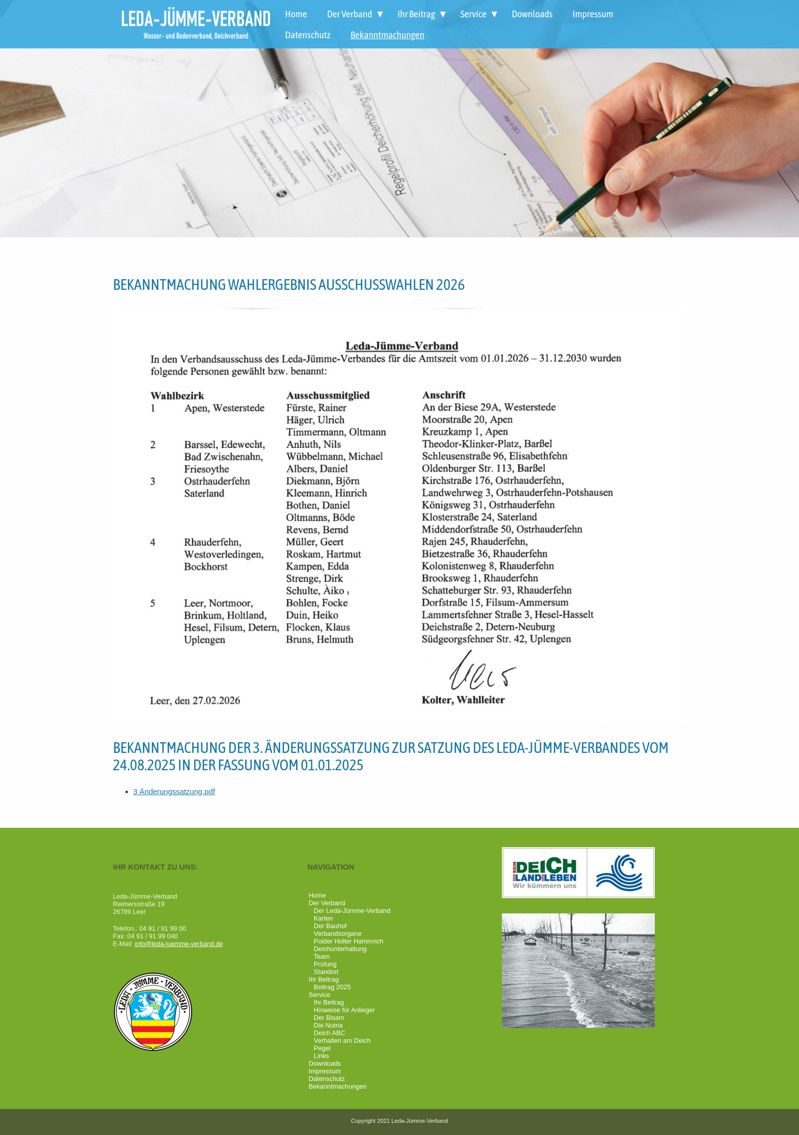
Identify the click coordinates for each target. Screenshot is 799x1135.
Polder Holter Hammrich (348, 941)
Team (322, 956)
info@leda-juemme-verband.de (179, 944)
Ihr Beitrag (416, 13)
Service (473, 13)
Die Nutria (328, 1025)
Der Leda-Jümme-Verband (352, 910)
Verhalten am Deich (342, 1040)
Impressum (593, 13)
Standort (326, 972)
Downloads (532, 13)
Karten (323, 918)
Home (296, 13)
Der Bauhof (330, 926)
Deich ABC (329, 1033)
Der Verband (349, 13)
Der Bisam (329, 1017)
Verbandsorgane (338, 933)
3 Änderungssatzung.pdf (175, 791)
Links (321, 1056)
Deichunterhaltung (340, 949)
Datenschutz (307, 34)
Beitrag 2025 (332, 987)
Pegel (322, 1048)
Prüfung (325, 964)
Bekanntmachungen (387, 34)
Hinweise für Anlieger (344, 1010)
